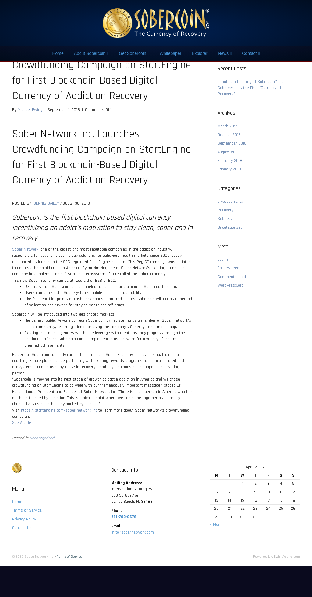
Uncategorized (42, 438)
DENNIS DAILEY (46, 203)
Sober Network (25, 249)
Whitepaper (171, 53)
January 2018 (229, 169)
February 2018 (230, 160)
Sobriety (225, 218)
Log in (223, 259)
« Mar (215, 524)
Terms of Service (27, 510)
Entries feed (228, 268)
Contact (249, 53)
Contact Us (22, 528)
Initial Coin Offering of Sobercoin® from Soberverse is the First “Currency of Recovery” (252, 88)
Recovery (225, 210)
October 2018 (229, 135)
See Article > (23, 422)
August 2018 (228, 152)
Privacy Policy (24, 519)
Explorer (199, 53)
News (223, 53)
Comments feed (232, 277)
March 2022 (228, 126)
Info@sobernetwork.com (132, 532)
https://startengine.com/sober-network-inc (59, 410)
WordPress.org (231, 285)
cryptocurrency (230, 201)
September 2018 (232, 143)
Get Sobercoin (132, 53)
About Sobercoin (90, 53)
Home (57, 53)
